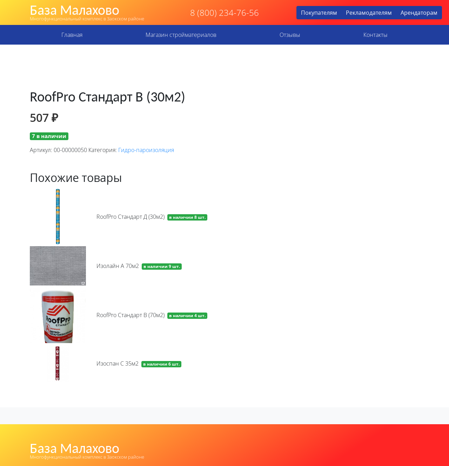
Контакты (375, 35)
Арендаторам (419, 13)
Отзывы (290, 35)
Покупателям (319, 13)
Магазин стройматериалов (181, 35)
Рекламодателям (369, 13)
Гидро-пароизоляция (146, 150)
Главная (71, 35)
